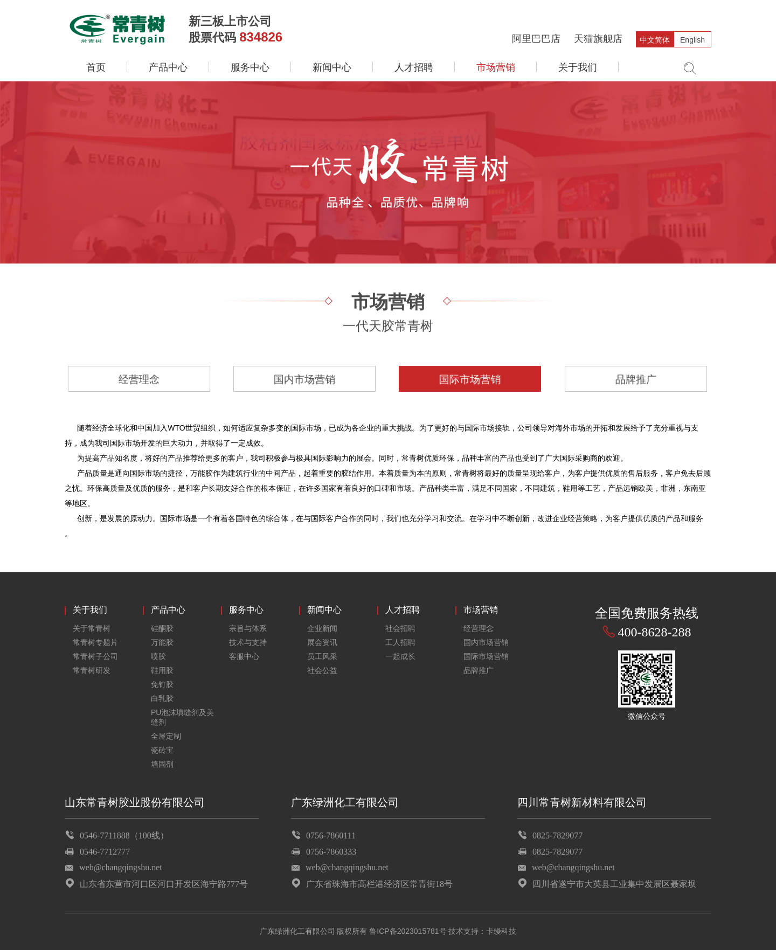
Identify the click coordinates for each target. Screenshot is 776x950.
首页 (96, 67)
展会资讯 (322, 642)
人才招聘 (413, 67)
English (692, 40)
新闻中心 (332, 67)
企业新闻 (322, 628)
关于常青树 (91, 628)
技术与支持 (248, 642)
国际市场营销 (470, 378)
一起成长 (400, 656)
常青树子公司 (95, 656)
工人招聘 (400, 642)
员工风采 (322, 656)
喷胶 (158, 656)
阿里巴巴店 (536, 38)
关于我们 (577, 67)
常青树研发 (91, 670)
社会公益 (322, 670)
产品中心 (168, 67)
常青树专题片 (95, 642)
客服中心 (244, 656)
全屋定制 (166, 736)
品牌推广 (636, 378)
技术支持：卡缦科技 (482, 931)
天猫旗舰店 (598, 38)
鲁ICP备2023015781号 (407, 931)
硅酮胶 (162, 628)
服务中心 (250, 67)
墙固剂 (162, 764)
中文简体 (655, 40)
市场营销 (495, 67)
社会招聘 (400, 628)
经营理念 (139, 378)
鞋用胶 (162, 670)
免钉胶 (162, 684)
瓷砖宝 (162, 750)
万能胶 (162, 642)
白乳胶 (162, 698)
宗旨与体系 (248, 628)
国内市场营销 (305, 378)
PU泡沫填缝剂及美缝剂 (182, 717)
